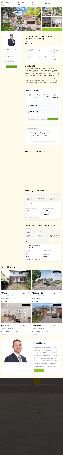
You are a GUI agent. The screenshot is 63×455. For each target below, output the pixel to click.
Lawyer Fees (28, 235)
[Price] (30, 195)
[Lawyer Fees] (30, 236)
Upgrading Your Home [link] (35, 3)
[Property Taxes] (55, 199)
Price (26, 193)
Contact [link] (52, 3)
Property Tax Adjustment (54, 235)
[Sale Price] (30, 232)
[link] (3, 3)
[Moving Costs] (43, 236)
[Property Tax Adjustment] (55, 236)
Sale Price (27, 231)
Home (26, 33)
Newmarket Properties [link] (9, 3)
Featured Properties (50, 370)
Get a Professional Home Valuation (34, 259)
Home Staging (28, 239)
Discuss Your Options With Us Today (34, 218)
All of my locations (32, 33)
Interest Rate (52, 193)
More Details (4, 301)
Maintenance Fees (41, 198)
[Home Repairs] (43, 241)
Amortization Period (29, 198)
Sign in (59, 3)
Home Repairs (40, 239)
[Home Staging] (30, 241)
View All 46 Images (52, 29)
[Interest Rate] (55, 195)
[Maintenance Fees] (43, 199)
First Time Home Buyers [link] (22, 3)
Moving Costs (40, 235)
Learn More (39, 370)
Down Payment (40, 193)
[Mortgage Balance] (43, 232)
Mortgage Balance (41, 231)
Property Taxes (52, 198)
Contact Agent (53, 119)
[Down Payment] (43, 195)
